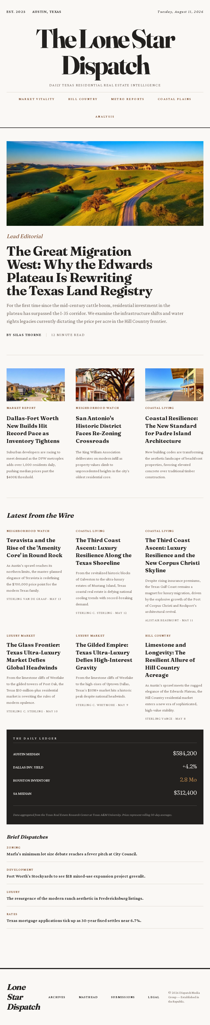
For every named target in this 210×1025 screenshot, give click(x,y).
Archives (57, 997)
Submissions (123, 997)
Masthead (88, 997)
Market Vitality (37, 99)
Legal (153, 997)
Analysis (105, 116)
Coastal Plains (175, 99)
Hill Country (83, 99)
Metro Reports (128, 99)
